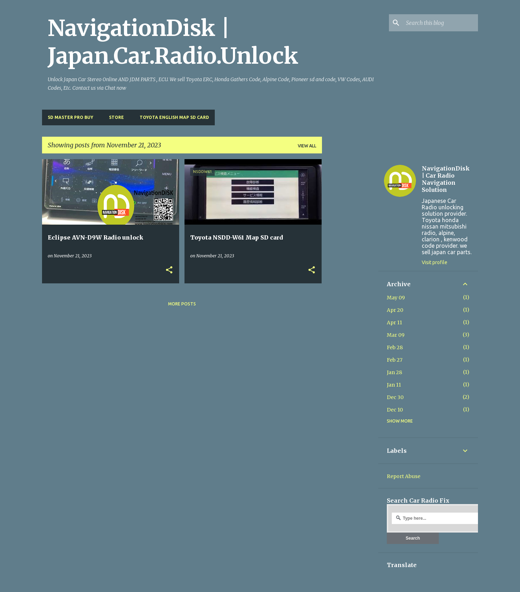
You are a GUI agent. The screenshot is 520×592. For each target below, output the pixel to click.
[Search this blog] (440, 22)
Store (116, 117)
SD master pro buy (70, 117)
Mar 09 (396, 335)
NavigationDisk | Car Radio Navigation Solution (446, 179)
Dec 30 (395, 397)
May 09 (396, 297)
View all (307, 145)
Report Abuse (403, 476)
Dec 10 (395, 410)
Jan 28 (394, 372)
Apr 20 (395, 310)
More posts (182, 304)
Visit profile (434, 262)
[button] (169, 270)
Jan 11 (394, 385)
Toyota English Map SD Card (174, 117)
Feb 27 (394, 360)
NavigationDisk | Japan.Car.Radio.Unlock (173, 42)
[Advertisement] (350, 266)
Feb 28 (395, 347)
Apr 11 (394, 322)
